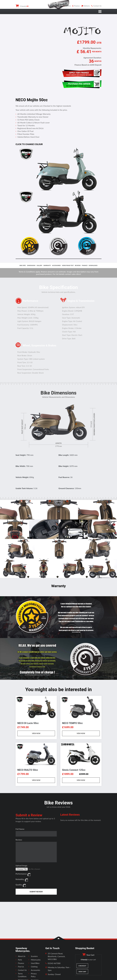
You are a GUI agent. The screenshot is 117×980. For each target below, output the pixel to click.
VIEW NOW (36, 733)
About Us (21, 956)
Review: (19, 840)
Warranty (47, 265)
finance (85, 265)
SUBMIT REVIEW (36, 892)
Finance (76, 6)
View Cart (82, 971)
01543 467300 (54, 963)
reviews (78, 265)
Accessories (35, 970)
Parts (20, 960)
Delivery (85, 6)
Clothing (34, 967)
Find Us (21, 967)
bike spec (23, 265)
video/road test (68, 265)
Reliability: (20, 879)
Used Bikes (35, 963)
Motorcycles (36, 960)
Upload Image (21, 865)
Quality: (19, 884)
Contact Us (96, 6)
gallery (39, 265)
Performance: (21, 874)
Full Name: (20, 829)
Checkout (82, 966)
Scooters (34, 956)
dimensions (31, 265)
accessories (56, 265)
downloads (93, 265)
